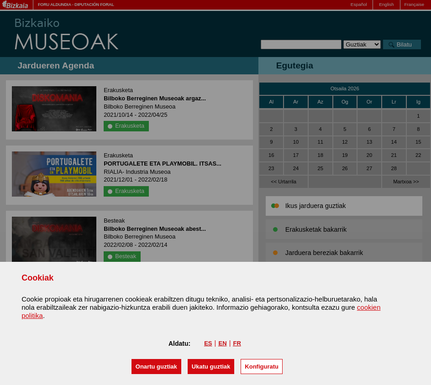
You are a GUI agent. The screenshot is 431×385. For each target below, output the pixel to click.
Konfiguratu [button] (262, 366)
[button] (156, 366)
